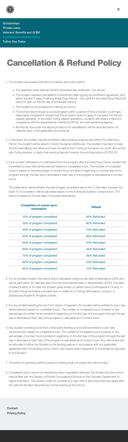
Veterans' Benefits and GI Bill (21, 33)
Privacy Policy (16, 413)
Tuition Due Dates (14, 42)
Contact (12, 408)
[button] (118, 9)
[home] (9, 9)
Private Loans (11, 28)
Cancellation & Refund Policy (21, 37)
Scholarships (11, 23)
